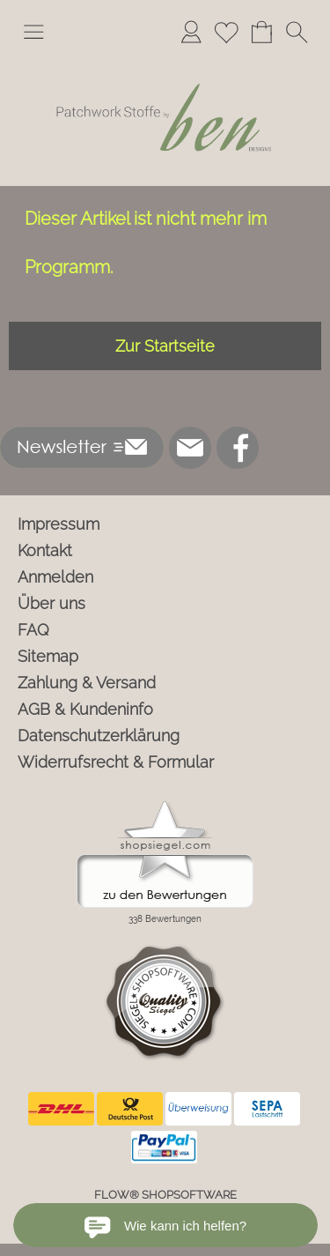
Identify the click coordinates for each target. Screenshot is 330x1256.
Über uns (51, 603)
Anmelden (55, 577)
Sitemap (48, 656)
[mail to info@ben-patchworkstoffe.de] (190, 448)
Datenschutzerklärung (99, 735)
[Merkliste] (226, 32)
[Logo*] (165, 61)
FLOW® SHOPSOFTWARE (165, 1194)
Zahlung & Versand (87, 682)
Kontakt (45, 550)
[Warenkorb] (261, 32)
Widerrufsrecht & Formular (116, 762)
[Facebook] (238, 448)
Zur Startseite (165, 346)
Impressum (58, 524)
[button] (33, 32)
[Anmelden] (191, 32)
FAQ (33, 630)
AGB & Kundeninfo (85, 709)
